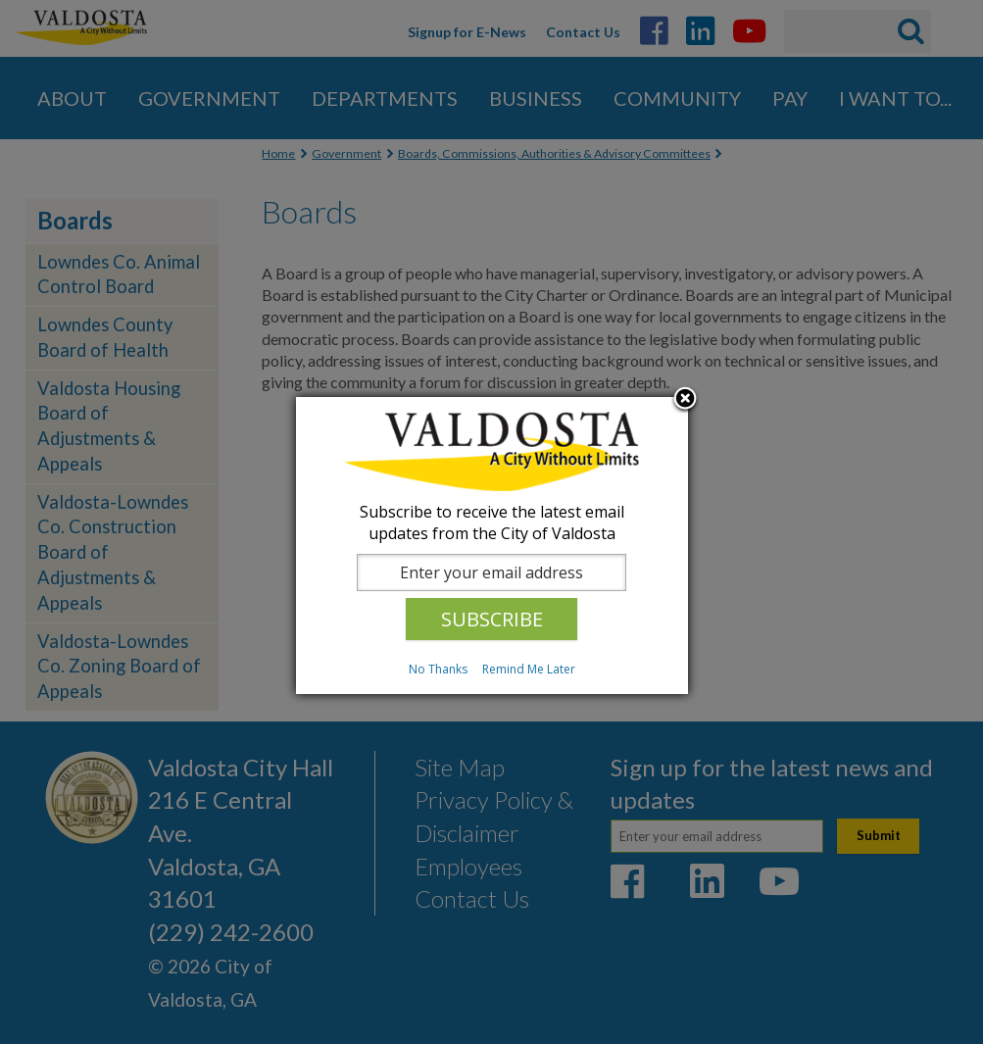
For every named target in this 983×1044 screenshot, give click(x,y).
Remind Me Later (528, 669)
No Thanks (438, 669)
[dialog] (492, 545)
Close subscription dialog (685, 400)
